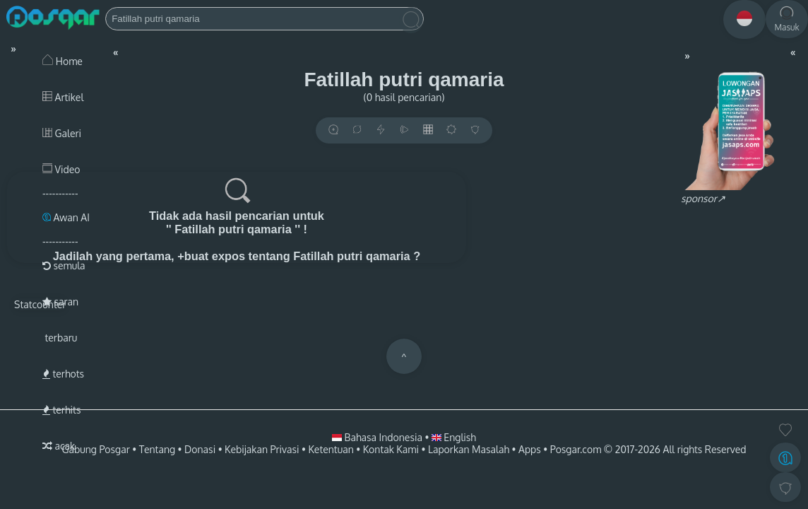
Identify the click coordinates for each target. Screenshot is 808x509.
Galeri (61, 133)
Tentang (157, 449)
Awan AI (66, 217)
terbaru (59, 338)
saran (60, 302)
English (454, 437)
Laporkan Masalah (468, 449)
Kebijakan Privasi (262, 449)
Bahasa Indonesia (378, 437)
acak (58, 446)
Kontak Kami (391, 449)
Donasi (199, 449)
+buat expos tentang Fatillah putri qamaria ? (298, 256)
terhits (61, 410)
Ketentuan (330, 449)
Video (61, 169)
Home (62, 61)
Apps (529, 449)
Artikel (62, 97)
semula (63, 265)
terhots (63, 374)
